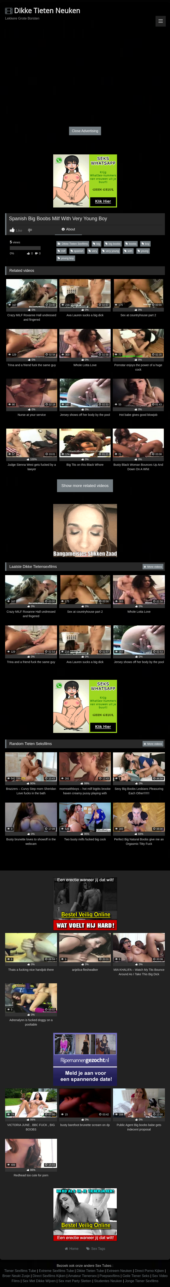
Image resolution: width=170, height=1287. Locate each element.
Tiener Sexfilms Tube (20, 1271)
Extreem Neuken (119, 1271)
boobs (131, 243)
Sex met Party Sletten (75, 1281)
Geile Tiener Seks (136, 1276)
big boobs (113, 243)
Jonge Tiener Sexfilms (141, 1281)
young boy (66, 258)
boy (146, 243)
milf (61, 251)
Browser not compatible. (85, 41)
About (68, 229)
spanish (77, 251)
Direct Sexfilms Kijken (49, 1276)
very (93, 251)
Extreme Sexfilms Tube (56, 1271)
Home (74, 1248)
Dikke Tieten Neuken (42, 10)
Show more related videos (85, 485)
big (96, 243)
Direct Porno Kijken (149, 1271)
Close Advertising (85, 131)
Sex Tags (98, 1248)
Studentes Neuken (108, 1281)
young (143, 251)
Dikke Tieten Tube (90, 1271)
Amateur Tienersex (82, 1276)
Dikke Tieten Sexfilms (73, 243)
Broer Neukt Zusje (16, 1276)
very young (110, 251)
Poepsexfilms (110, 1276)
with (128, 251)
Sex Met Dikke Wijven (39, 1281)
